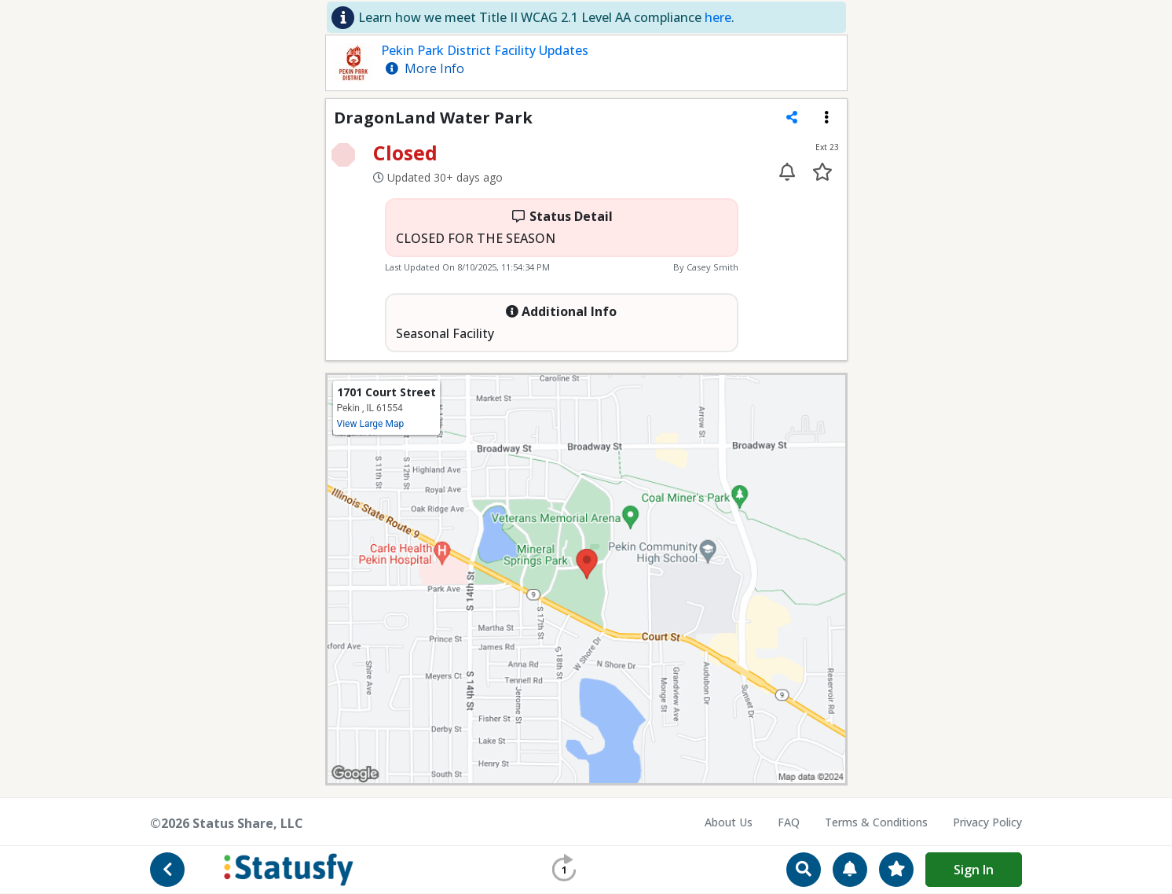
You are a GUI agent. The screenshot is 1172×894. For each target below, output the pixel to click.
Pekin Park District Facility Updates (484, 50)
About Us (729, 822)
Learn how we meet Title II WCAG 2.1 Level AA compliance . (546, 17)
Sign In (974, 869)
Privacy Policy (987, 822)
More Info (425, 68)
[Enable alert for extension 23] (787, 171)
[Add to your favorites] (823, 171)
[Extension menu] (826, 117)
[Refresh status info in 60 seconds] (564, 867)
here (718, 17)
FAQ (789, 822)
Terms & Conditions (876, 822)
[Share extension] (791, 117)
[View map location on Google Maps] (586, 578)
